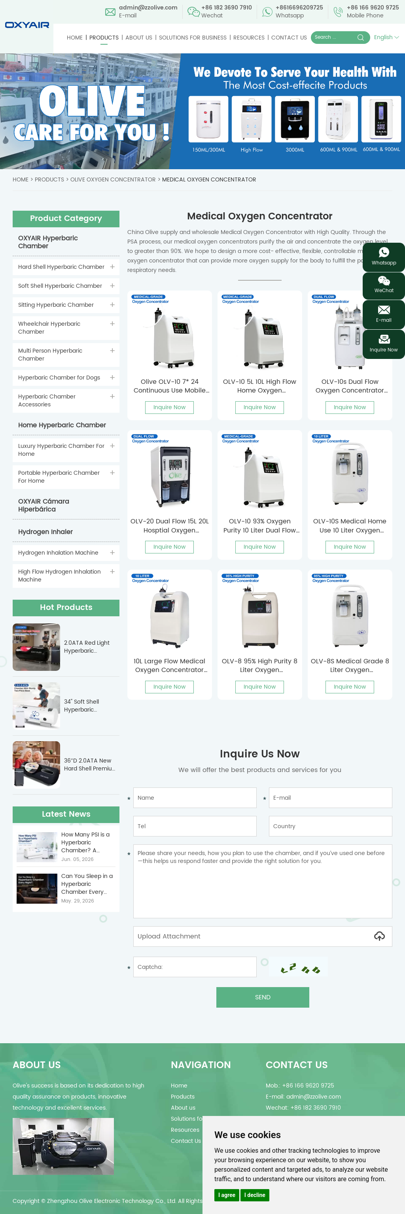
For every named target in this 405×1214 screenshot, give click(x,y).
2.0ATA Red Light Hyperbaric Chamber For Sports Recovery (91, 647)
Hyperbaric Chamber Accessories (47, 400)
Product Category (66, 218)
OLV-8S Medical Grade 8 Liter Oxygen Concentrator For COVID (350, 666)
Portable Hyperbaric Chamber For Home (59, 476)
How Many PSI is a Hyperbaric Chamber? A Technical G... (85, 843)
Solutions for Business (193, 37)
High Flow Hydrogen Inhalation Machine (59, 575)
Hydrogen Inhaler (45, 532)
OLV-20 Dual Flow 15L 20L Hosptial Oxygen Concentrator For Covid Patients (170, 526)
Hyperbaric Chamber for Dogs (59, 377)
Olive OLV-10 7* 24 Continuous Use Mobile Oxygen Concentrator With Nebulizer (170, 386)
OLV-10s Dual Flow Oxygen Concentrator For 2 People (350, 386)
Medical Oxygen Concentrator (209, 179)
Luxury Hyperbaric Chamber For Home (61, 450)
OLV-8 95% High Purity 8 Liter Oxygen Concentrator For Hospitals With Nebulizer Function (260, 666)
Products (104, 37)
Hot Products (66, 607)
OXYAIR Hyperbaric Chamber (48, 242)
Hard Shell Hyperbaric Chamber (61, 267)
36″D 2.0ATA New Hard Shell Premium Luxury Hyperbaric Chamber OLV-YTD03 (90, 765)
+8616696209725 (299, 7)
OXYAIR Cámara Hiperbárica (43, 506)
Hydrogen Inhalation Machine (58, 552)
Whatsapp (384, 263)
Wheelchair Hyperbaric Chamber (49, 327)
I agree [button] (226, 1195)
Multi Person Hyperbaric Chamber (50, 354)
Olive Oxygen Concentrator (113, 179)
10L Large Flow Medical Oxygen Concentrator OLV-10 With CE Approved (169, 666)
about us (37, 1065)
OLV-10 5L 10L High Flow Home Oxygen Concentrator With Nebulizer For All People (259, 386)
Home (75, 37)
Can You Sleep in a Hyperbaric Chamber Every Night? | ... (87, 884)
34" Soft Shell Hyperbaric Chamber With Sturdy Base (84, 706)
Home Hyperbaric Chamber (62, 425)
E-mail (384, 320)
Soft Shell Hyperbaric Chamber (60, 286)
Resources (249, 37)
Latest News (66, 814)
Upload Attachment (263, 936)
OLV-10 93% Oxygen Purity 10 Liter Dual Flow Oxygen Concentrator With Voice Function (259, 526)
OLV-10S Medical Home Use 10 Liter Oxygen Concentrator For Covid (350, 526)
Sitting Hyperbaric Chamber (56, 305)
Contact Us (289, 37)
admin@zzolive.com (148, 7)
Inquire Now (169, 407)
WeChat (384, 291)
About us (138, 37)
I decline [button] (254, 1195)
